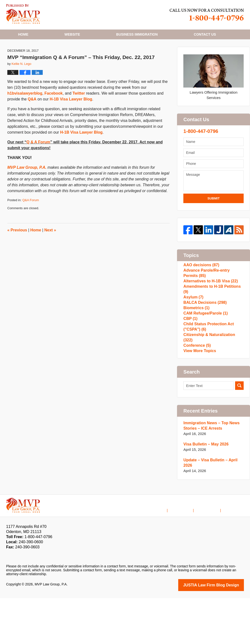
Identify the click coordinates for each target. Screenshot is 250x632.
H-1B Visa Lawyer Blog (71, 118)
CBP (190, 353)
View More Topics (198, 390)
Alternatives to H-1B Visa (208, 306)
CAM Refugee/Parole (204, 345)
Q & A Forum (38, 161)
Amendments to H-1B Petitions (213, 314)
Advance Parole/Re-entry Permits (212, 296)
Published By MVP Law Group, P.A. (207, 15)
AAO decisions (200, 285)
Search (239, 426)
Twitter (79, 112)
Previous (17, 249)
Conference (196, 382)
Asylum (192, 322)
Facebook (53, 112)
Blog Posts (235, 541)
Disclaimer (188, 541)
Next (50, 249)
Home (23, 34)
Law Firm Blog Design (220, 619)
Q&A (32, 118)
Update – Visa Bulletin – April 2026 (213, 500)
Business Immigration (137, 34)
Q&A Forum (30, 219)
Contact (205, 34)
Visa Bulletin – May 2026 (204, 484)
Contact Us (211, 541)
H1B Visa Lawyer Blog (23, 14)
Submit (214, 217)
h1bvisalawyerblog (24, 112)
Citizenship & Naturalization (212, 374)
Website (72, 34)
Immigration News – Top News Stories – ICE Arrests (209, 466)
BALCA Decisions (203, 330)
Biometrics (195, 338)
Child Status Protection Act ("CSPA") (207, 363)
